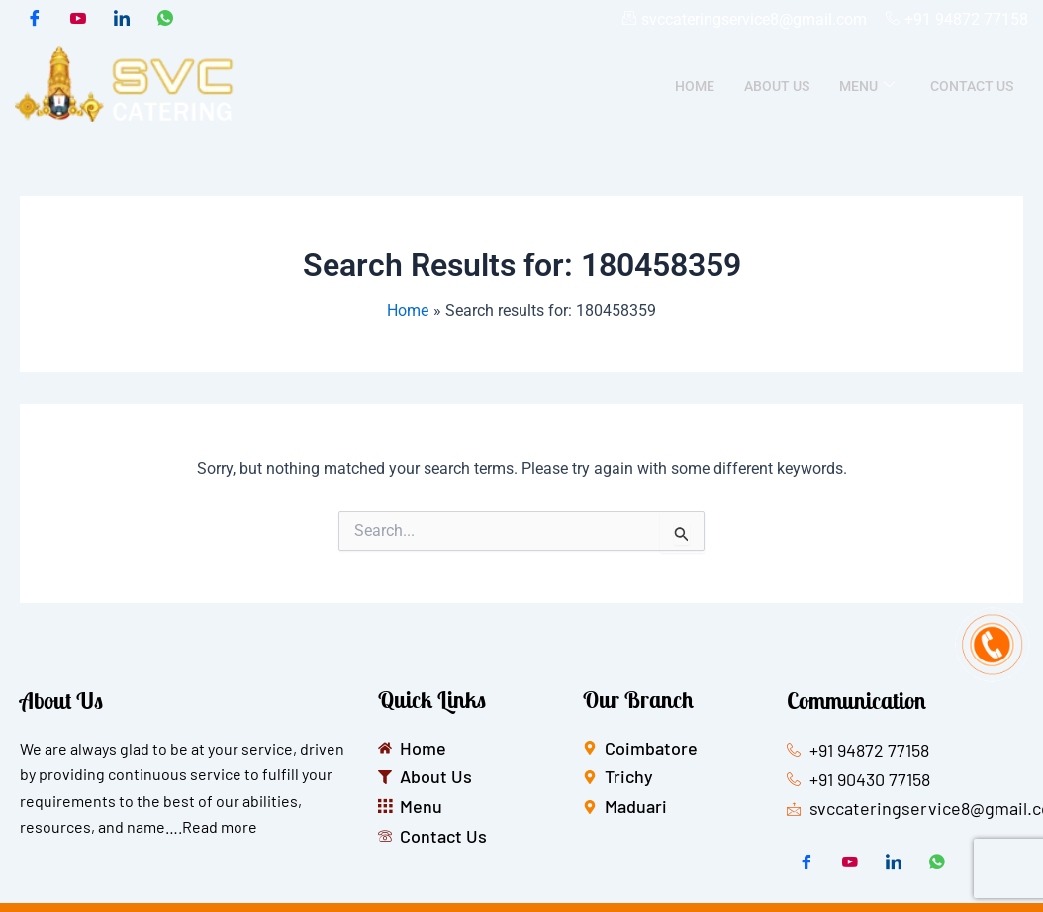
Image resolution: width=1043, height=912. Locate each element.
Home (694, 86)
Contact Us (971, 86)
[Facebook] (34, 20)
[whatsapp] (165, 20)
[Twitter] (78, 20)
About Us (776, 86)
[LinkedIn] (122, 20)
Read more (219, 826)
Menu (867, 86)
